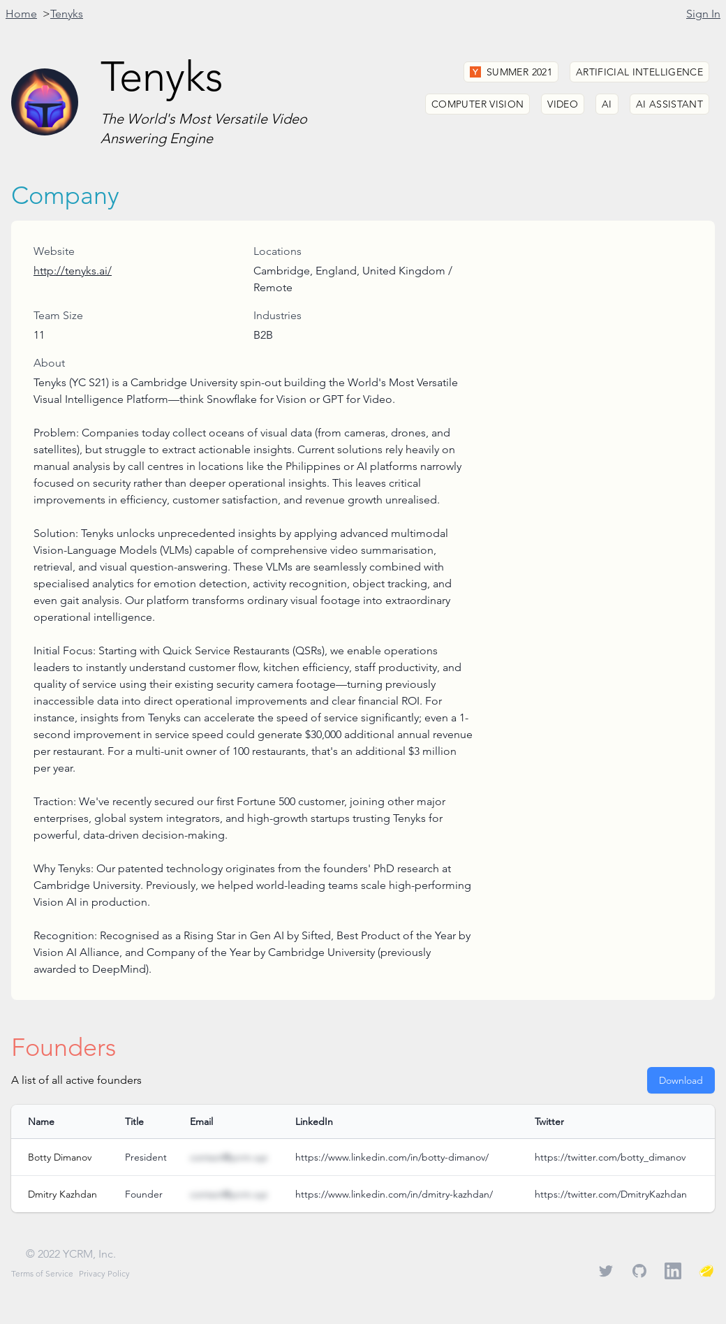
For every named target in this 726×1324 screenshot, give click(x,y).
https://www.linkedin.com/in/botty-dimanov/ (392, 1157)
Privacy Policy (104, 1273)
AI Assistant (669, 104)
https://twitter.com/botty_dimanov (610, 1157)
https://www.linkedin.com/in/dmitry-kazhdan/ (394, 1194)
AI (607, 104)
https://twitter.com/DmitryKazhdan (611, 1194)
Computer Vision (477, 104)
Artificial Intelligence (639, 72)
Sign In (703, 13)
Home (21, 13)
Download (681, 1080)
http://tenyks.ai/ (73, 270)
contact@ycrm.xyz (228, 1157)
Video (562, 104)
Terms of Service (42, 1273)
